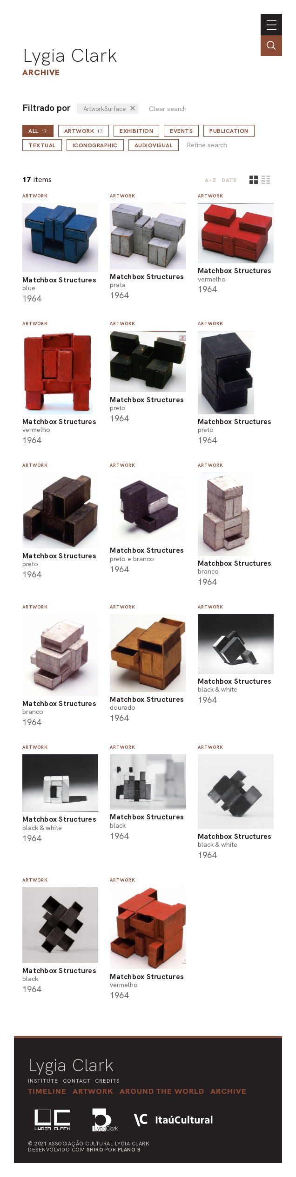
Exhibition (136, 131)
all (37, 131)
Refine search (207, 145)
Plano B (129, 1149)
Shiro (95, 1149)
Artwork (83, 131)
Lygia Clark (69, 55)
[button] (162, 1091)
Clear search (168, 109)
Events (181, 131)
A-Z (211, 180)
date (229, 180)
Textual (42, 145)
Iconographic (95, 145)
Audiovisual (154, 145)
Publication (229, 131)
